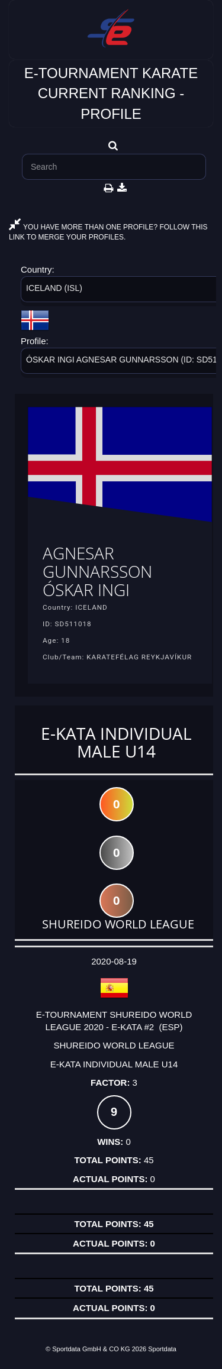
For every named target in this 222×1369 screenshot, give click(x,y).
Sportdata (162, 1348)
